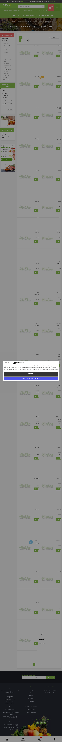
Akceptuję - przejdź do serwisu (31, 378)
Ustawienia (31, 373)
